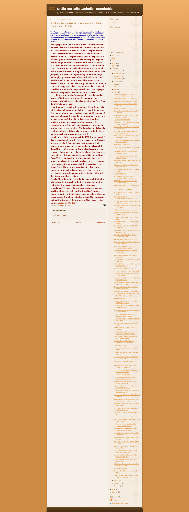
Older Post (101, 222)
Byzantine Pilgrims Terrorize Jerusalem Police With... (124, 247)
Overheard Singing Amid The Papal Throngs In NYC (126, 213)
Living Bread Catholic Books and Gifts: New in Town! (125, 337)
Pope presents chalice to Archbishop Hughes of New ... (127, 310)
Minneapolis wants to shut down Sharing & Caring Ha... (125, 366)
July (115, 84)
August (117, 81)
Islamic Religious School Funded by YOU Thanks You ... (126, 433)
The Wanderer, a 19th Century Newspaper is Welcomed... (124, 341)
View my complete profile (121, 503)
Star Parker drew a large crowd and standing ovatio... (126, 132)
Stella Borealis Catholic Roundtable (85, 9)
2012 (114, 58)
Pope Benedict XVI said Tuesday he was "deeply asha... (126, 371)
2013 (114, 55)
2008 (114, 68)
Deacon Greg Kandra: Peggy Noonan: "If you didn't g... (127, 242)
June (116, 86)
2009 (114, 66)
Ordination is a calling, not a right (125, 101)
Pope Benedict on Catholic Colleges (126, 271)
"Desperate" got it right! (122, 144)
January (117, 486)
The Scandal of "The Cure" (123, 189)
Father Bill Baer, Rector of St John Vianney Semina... (126, 476)
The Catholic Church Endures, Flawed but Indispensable (127, 202)
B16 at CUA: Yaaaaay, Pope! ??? (125, 268)
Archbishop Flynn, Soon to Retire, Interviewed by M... (126, 456)
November (118, 73)
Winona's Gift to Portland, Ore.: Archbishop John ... (125, 235)
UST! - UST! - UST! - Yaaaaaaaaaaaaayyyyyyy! (123, 197)
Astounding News (120, 173)
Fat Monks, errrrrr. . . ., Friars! (124, 98)
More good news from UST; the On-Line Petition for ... (126, 136)
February (117, 483)
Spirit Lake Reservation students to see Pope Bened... (126, 409)
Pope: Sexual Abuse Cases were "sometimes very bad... (125, 315)
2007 (114, 489)
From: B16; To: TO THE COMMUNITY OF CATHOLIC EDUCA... (126, 294)
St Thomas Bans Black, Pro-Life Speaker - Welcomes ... (125, 425)
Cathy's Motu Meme (120, 468)
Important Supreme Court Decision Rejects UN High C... (126, 386)
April (116, 92)
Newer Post (56, 222)
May (115, 89)
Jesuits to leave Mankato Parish (125, 417)
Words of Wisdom (67, 203)
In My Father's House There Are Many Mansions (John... (127, 464)
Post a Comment (59, 215)
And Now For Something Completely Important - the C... (126, 283)
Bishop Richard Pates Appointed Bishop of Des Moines (125, 429)
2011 (114, 60)
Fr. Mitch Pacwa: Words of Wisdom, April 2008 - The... (126, 357)
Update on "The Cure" (121, 108)
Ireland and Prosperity (121, 345)
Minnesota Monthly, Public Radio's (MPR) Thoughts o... (126, 287)
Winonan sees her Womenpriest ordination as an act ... (125, 382)
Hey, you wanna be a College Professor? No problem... (124, 177)
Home (78, 222)
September (118, 79)
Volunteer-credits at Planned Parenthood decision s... (124, 95)
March (116, 480)
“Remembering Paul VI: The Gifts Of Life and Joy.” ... (126, 438)
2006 (114, 492)
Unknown (116, 500)
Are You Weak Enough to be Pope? (126, 239)
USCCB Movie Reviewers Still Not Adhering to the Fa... (125, 181)
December (118, 71)
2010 (114, 63)
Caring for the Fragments (122, 374)
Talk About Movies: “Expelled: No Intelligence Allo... (125, 152)
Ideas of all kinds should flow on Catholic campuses (125, 362)
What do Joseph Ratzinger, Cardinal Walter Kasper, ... (126, 127)
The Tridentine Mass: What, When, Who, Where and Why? (126, 451)
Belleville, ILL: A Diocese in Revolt (126, 291)
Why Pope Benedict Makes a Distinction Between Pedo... (124, 333)
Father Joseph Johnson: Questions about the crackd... (126, 165)
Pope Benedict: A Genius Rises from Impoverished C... (126, 391)
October (117, 76)
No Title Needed (119, 298)
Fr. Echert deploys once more (124, 210)
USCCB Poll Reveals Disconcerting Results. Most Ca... (126, 400)
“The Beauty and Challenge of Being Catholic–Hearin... (126, 123)
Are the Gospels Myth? (122, 119)
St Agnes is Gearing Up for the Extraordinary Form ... (124, 378)
